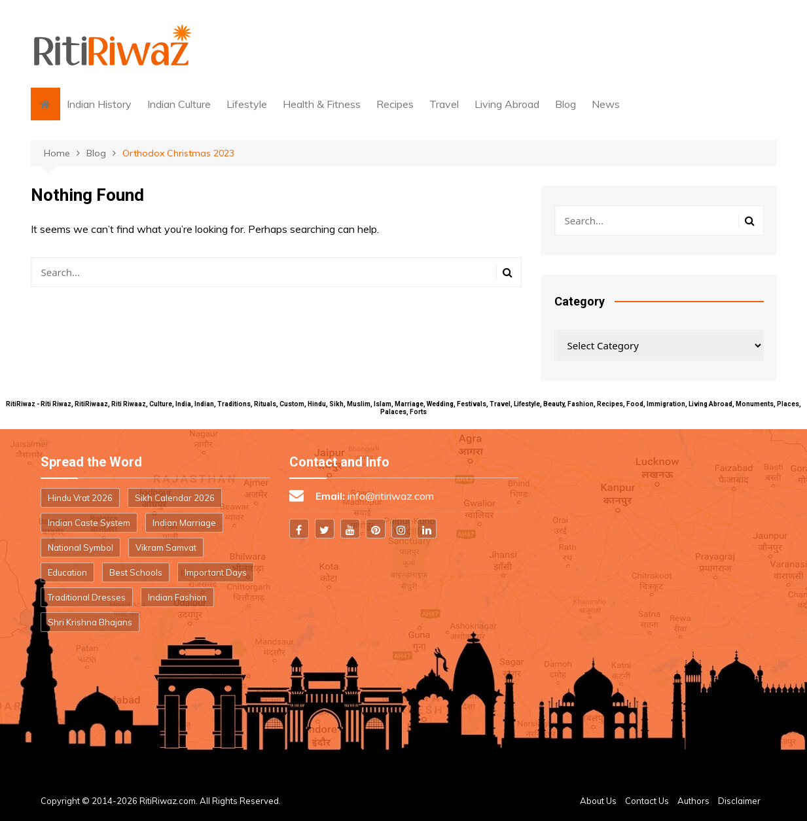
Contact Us (647, 800)
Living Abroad (507, 104)
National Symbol (80, 547)
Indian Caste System (89, 522)
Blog (565, 104)
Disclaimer (739, 800)
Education (67, 572)
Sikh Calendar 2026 (175, 498)
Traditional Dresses (87, 597)
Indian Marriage (184, 522)
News (606, 104)
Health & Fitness (322, 104)
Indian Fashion (177, 597)
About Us (598, 800)
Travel (444, 104)
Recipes (395, 104)
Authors (693, 800)
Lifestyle (246, 104)
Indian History (99, 104)
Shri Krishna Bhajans (90, 622)
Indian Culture (179, 104)
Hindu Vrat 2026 (80, 498)
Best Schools (135, 572)
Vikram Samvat (165, 547)
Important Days (216, 572)
